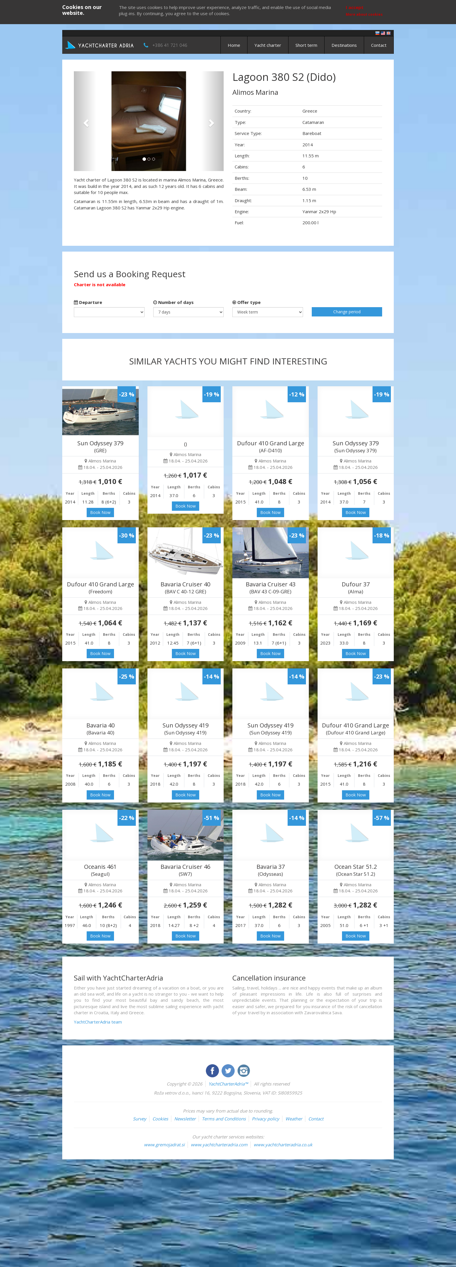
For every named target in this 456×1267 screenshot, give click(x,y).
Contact (378, 45)
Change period (347, 311)
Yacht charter (267, 45)
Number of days (173, 302)
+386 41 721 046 (169, 45)
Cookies (160, 1119)
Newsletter (185, 1119)
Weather (293, 1119)
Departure (88, 302)
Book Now (100, 512)
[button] (85, 121)
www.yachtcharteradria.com (219, 1144)
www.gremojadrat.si (164, 1144)
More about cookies (364, 14)
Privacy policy (265, 1119)
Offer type (246, 302)
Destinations (344, 45)
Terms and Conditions (224, 1119)
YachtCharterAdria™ (228, 1084)
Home (234, 45)
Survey (139, 1119)
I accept (355, 7)
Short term (306, 45)
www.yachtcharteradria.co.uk (283, 1144)
